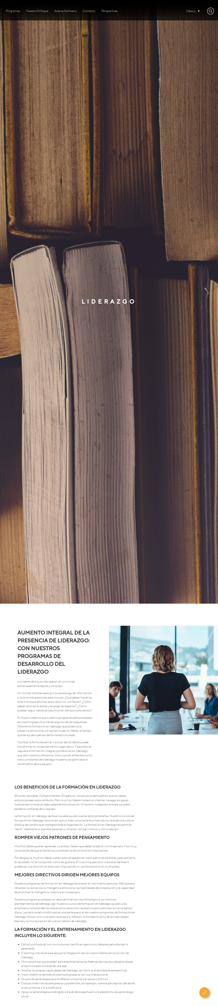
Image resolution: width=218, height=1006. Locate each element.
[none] (192, 11)
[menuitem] (192, 11)
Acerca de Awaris (65, 11)
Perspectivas (110, 11)
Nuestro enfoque (37, 11)
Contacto (89, 11)
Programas (13, 11)
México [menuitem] (191, 11)
